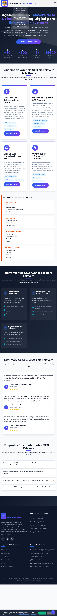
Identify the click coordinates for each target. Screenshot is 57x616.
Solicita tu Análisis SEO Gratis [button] (28, 41)
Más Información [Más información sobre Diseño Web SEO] (11, 184)
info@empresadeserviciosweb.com (43, 563)
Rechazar (51, 613)
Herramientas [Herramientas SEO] (5, 553)
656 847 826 (36, 560)
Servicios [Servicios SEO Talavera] (4, 550)
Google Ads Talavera (36, 532)
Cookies (38, 580)
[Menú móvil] (55, 3)
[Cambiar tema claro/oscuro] (53, 612)
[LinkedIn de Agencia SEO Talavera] (12, 539)
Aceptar (42, 613)
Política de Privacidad (22, 580)
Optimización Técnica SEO (38, 528)
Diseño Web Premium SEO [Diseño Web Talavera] (38, 525)
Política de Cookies (24, 614)
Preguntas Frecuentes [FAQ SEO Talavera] (8, 560)
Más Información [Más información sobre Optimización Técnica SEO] (40, 185)
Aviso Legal (32, 580)
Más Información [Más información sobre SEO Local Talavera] (11, 133)
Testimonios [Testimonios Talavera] (5, 556)
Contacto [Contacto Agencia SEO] (4, 563)
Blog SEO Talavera (7, 566)
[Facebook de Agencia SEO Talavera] (3, 539)
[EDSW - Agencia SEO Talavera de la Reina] (19, 3)
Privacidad (33, 614)
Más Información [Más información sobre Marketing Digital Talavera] (40, 131)
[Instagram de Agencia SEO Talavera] (7, 539)
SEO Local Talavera (36, 518)
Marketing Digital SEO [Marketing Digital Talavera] (37, 522)
